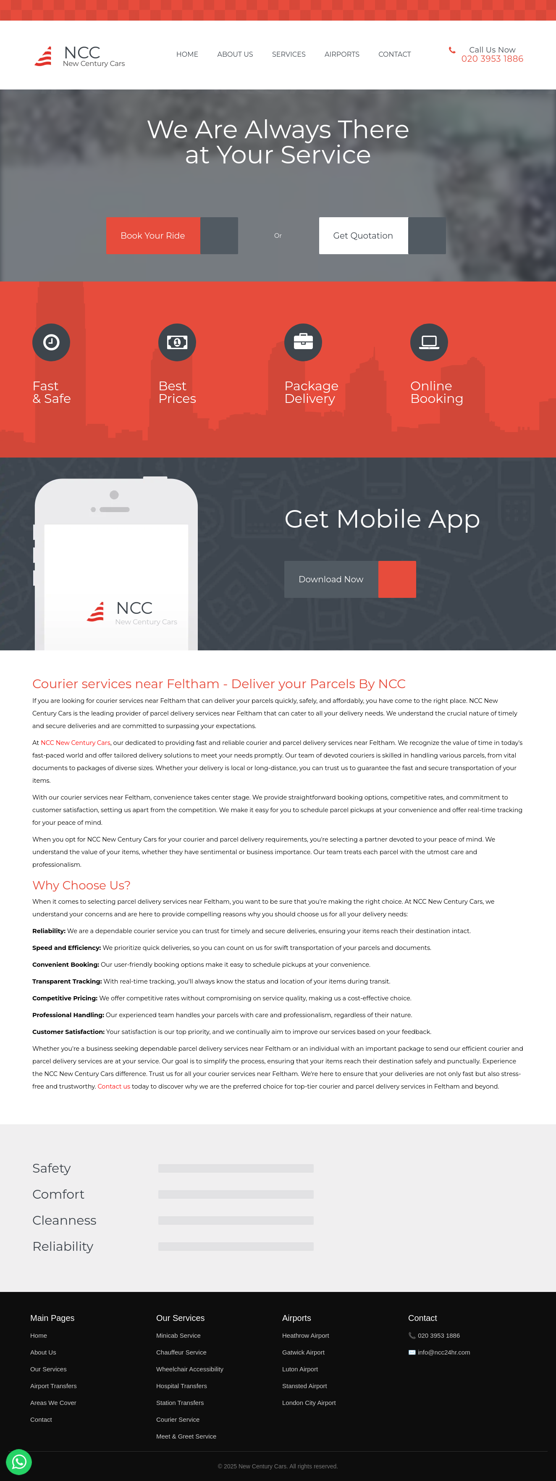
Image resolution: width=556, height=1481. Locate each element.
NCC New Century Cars (75, 743)
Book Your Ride (153, 236)
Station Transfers (180, 1402)
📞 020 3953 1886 (434, 1335)
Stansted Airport (304, 1385)
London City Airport (309, 1402)
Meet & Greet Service (186, 1436)
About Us (235, 54)
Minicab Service (178, 1335)
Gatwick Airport (303, 1352)
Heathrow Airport (305, 1335)
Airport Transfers (53, 1385)
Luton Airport (300, 1369)
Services (289, 54)
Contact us (113, 1086)
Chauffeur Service (181, 1352)
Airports (342, 54)
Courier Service (177, 1419)
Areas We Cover (53, 1402)
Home (187, 54)
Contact (394, 54)
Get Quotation (363, 236)
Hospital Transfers (181, 1385)
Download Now (331, 579)
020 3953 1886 (493, 59)
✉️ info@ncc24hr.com (439, 1352)
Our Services (48, 1369)
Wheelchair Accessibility (189, 1369)
